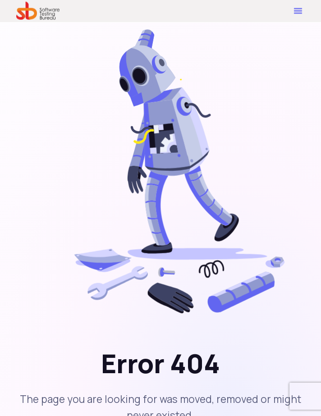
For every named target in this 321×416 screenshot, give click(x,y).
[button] (298, 10)
